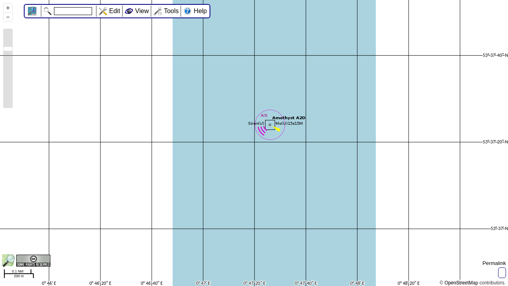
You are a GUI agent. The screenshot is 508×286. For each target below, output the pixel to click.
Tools (171, 11)
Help (200, 11)
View (142, 11)
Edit (114, 11)
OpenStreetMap (461, 283)
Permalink (494, 263)
